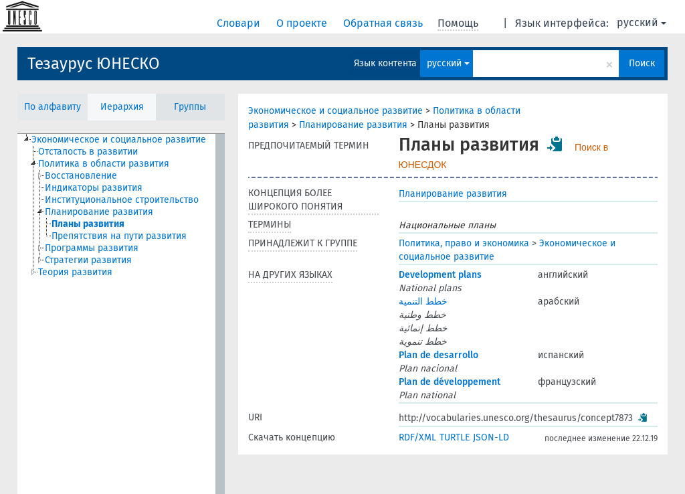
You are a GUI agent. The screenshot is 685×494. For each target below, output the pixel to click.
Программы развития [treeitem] (91, 248)
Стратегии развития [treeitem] (88, 260)
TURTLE (454, 437)
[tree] (121, 314)
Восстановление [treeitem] (81, 175)
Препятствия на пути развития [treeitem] (119, 236)
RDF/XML (417, 437)
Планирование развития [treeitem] (99, 212)
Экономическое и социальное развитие (335, 110)
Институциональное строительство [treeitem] (122, 199)
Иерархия (122, 106)
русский (641, 22)
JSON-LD (491, 437)
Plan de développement (449, 382)
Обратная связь (384, 23)
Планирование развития (353, 125)
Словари (240, 23)
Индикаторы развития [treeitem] (93, 187)
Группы (190, 106)
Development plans (440, 274)
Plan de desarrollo (438, 355)
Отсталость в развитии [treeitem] (88, 151)
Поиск (642, 63)
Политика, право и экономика (464, 243)
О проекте (303, 23)
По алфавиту (52, 106)
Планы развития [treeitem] (88, 224)
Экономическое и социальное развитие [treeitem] (118, 139)
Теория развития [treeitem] (75, 272)
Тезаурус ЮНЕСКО (93, 63)
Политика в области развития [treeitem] (103, 163)
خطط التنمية (423, 301)
